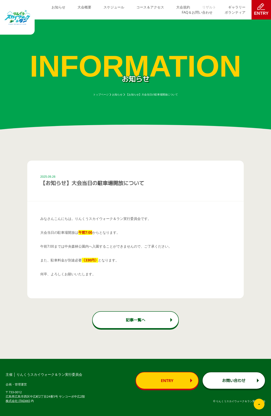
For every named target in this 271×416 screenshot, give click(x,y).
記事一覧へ (135, 319)
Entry (167, 380)
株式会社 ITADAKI (18, 401)
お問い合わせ (233, 380)
